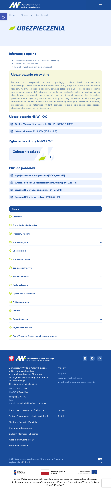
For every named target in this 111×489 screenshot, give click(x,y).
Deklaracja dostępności (20, 427)
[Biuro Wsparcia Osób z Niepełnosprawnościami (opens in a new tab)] (55, 335)
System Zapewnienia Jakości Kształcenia (29, 416)
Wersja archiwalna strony (21, 439)
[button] (3, 16)
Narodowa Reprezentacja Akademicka (77, 382)
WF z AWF (63, 373)
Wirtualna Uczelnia (18, 445)
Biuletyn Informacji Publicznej (23, 433)
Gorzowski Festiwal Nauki (70, 377)
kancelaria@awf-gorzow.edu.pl (32, 403)
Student (25, 15)
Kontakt (61, 416)
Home (12, 15)
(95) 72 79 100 (19, 396)
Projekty (62, 367)
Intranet (61, 410)
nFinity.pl (25, 462)
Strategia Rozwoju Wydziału (23, 422)
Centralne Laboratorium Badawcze (26, 410)
